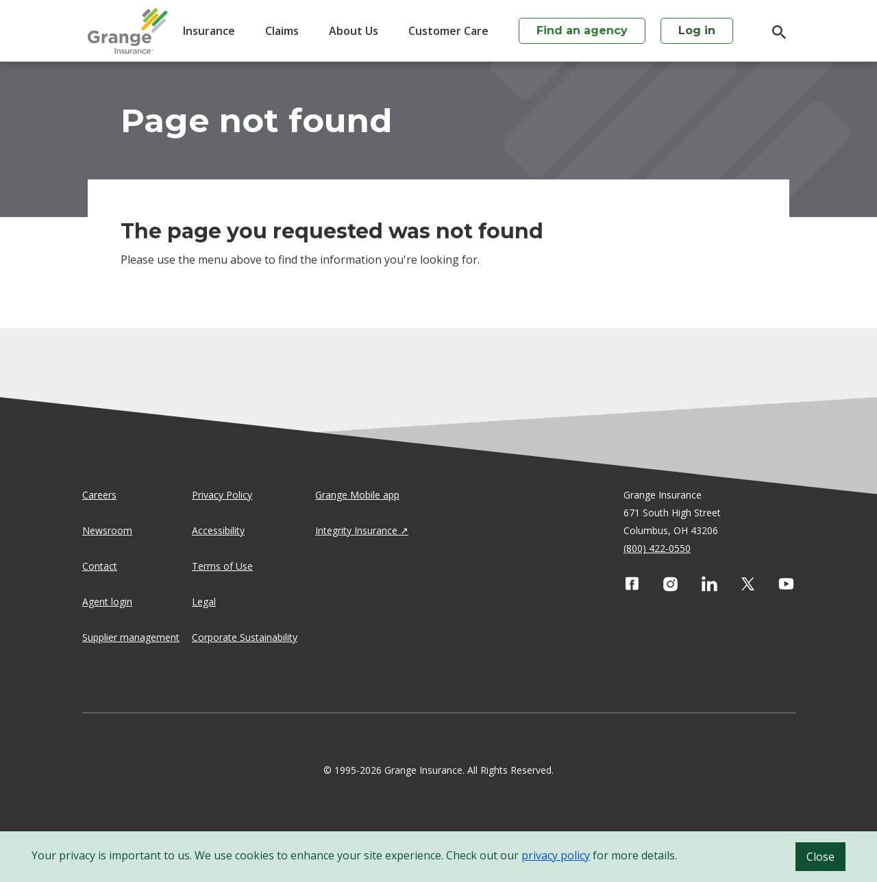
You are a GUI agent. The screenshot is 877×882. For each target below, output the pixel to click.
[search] (772, 32)
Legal (204, 601)
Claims (282, 30)
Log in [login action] (696, 30)
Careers (99, 494)
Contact (99, 565)
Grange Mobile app (357, 494)
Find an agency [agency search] (582, 30)
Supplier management (131, 637)
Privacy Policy (222, 494)
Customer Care (448, 30)
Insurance (209, 30)
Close (820, 856)
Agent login (107, 601)
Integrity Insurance (356, 530)
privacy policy (555, 855)
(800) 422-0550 (657, 548)
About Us (353, 30)
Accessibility (218, 530)
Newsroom (107, 530)
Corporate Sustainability (244, 637)
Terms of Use (222, 565)
